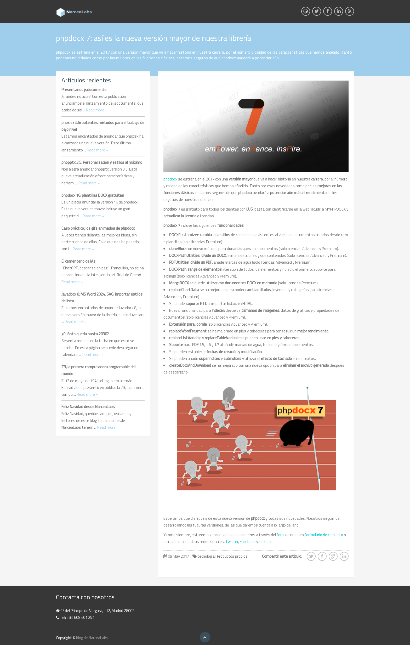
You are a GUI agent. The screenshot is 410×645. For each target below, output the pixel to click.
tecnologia (206, 556)
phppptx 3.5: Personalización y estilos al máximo (101, 162)
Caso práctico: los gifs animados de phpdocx (98, 228)
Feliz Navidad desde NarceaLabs (88, 407)
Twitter (231, 542)
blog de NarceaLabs (92, 638)
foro (280, 535)
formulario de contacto (324, 535)
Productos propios (232, 556)
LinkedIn (265, 542)
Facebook (247, 542)
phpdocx (170, 179)
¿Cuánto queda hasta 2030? (85, 334)
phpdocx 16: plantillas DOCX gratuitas (92, 195)
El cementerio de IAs (78, 261)
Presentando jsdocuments (83, 90)
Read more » (96, 110)
